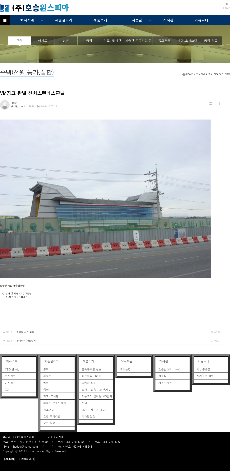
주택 (19, 40)
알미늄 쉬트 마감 (25, 332)
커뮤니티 (201, 20)
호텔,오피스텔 (187, 40)
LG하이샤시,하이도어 (95, 410)
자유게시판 (165, 383)
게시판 (168, 20)
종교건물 (164, 40)
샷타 (84, 403)
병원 (66, 40)
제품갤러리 (63, 20)
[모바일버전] (27, 459)
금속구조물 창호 (91, 369)
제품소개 (100, 20)
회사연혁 (10, 376)
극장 (89, 40)
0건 (15, 106)
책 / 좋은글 (203, 369)
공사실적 (10, 383)
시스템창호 (88, 416)
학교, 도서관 (112, 40)
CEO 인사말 (12, 369)
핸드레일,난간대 (91, 376)
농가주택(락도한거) (26, 340)
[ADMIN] (9, 459)
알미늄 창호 (89, 383)
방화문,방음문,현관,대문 (97, 389)
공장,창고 (211, 40)
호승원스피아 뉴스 (169, 369)
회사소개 (27, 20)
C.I (7, 389)
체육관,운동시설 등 (138, 40)
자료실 (162, 376)
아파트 (42, 40)
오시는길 (135, 20)
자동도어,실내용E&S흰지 (97, 396)
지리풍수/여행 (205, 376)
